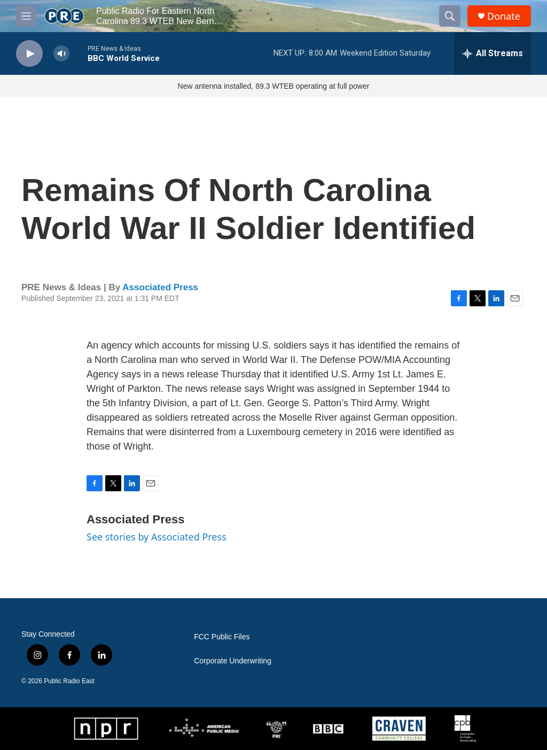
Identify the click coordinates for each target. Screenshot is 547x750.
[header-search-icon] (449, 16)
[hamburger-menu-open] (26, 16)
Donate (503, 16)
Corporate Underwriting (232, 661)
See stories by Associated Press (156, 536)
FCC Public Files (221, 637)
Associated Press (160, 287)
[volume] (61, 54)
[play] (29, 54)
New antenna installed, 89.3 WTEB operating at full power (274, 86)
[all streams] (493, 53)
